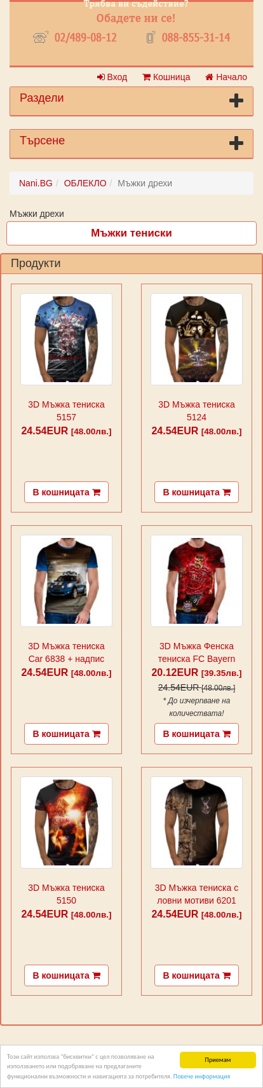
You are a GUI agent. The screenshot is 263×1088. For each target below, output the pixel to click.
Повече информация (201, 1077)
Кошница (166, 77)
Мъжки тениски (131, 233)
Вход (112, 77)
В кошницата (66, 492)
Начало (226, 77)
